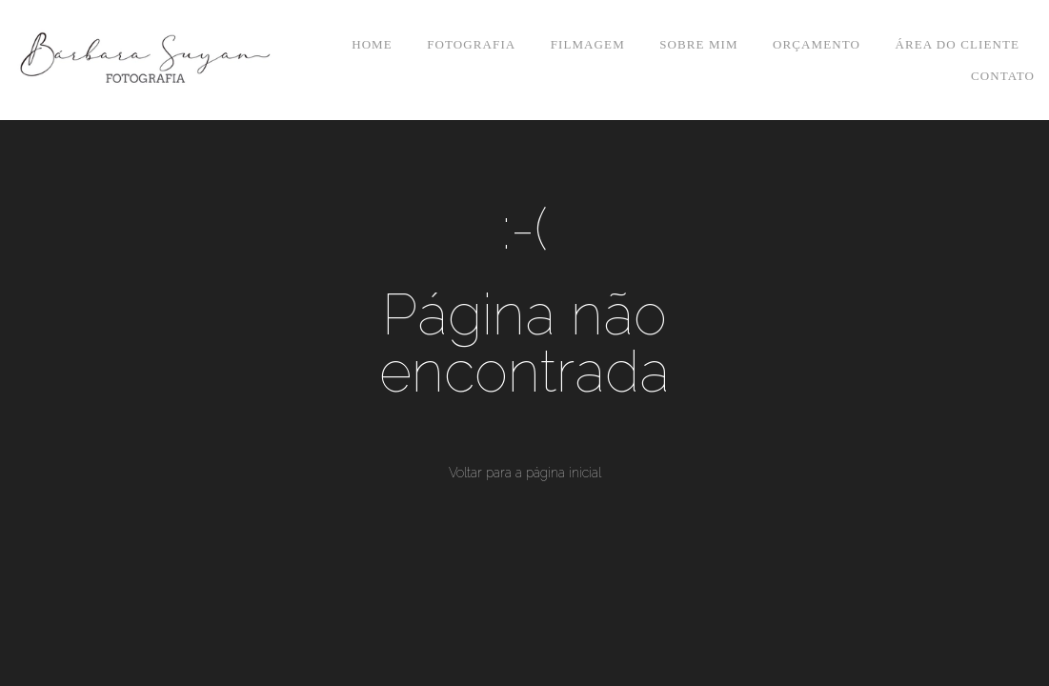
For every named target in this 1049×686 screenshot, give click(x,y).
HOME (372, 44)
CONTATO (1003, 76)
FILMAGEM (588, 44)
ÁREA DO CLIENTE (957, 44)
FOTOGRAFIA (471, 44)
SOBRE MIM (698, 44)
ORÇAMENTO (816, 44)
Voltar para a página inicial (525, 472)
